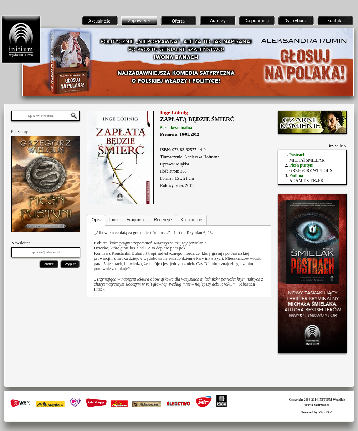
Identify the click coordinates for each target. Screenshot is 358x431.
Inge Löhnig (174, 112)
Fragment (136, 219)
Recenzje (163, 219)
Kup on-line (191, 219)
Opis (96, 219)
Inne (113, 219)
